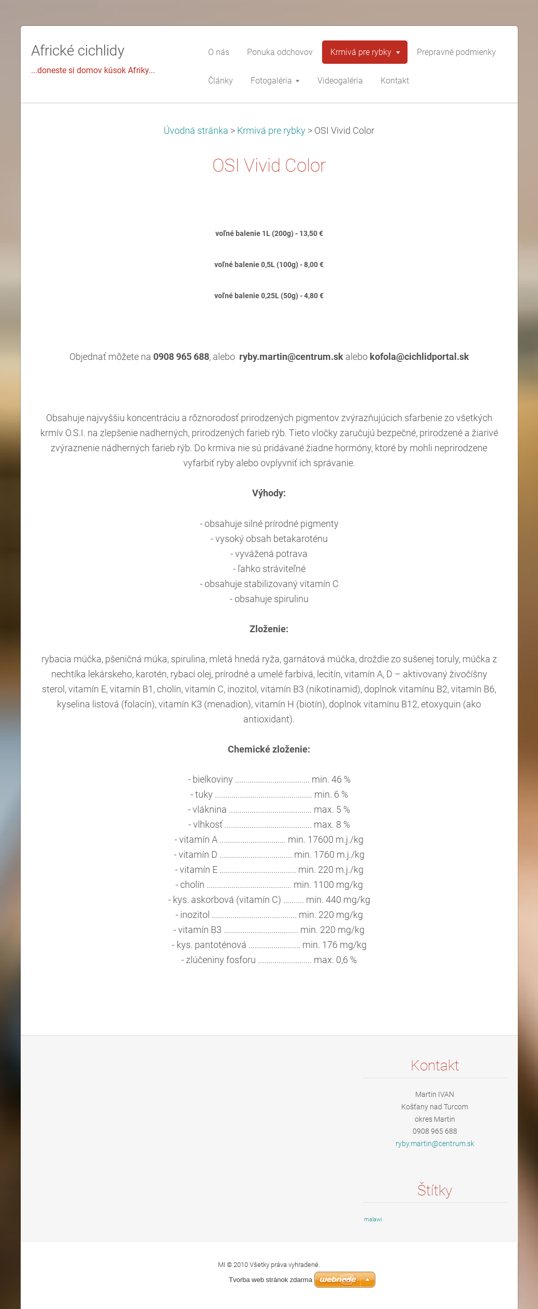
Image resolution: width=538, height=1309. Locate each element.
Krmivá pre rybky (271, 131)
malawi (373, 1219)
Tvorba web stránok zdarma (270, 1280)
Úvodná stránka (196, 131)
